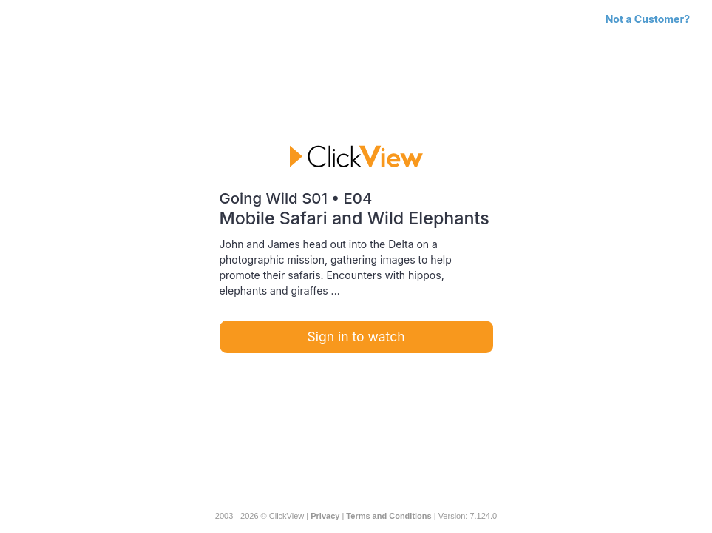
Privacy (325, 516)
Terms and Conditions (388, 516)
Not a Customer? (648, 19)
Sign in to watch (356, 336)
